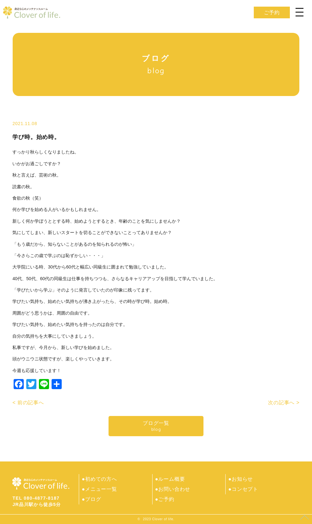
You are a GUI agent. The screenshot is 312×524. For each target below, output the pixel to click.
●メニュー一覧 (99, 489)
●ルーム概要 (170, 479)
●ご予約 (164, 499)
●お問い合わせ (172, 489)
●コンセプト (243, 489)
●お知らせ (240, 479)
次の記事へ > (283, 402)
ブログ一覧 (156, 426)
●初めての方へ (99, 479)
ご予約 (272, 12)
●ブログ (91, 499)
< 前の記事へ (28, 402)
